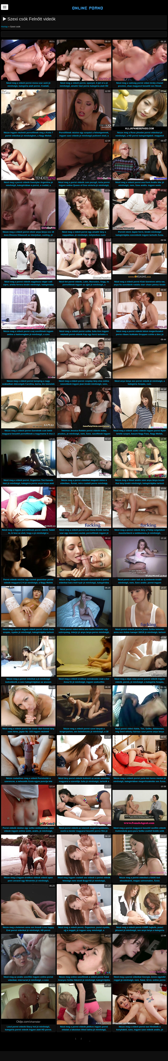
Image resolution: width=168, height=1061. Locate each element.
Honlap (4, 26)
